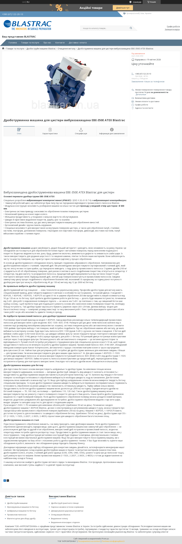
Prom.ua (105, 538)
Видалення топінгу (59, 518)
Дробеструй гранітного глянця (64, 503)
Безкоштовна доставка (145, 98)
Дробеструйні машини (17, 503)
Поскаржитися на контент (89, 541)
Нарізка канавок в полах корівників (67, 507)
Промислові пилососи (16, 514)
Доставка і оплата (78, 43)
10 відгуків (137, 2)
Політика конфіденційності (113, 541)
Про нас (47, 43)
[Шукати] (131, 28)
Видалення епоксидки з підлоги (65, 522)
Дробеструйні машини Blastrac (41, 48)
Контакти (60, 43)
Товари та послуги (30, 43)
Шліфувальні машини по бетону (21, 510)
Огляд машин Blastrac (60, 514)
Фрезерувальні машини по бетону (23, 507)
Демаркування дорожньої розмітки (67, 510)
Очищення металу (66, 48)
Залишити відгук (172, 30)
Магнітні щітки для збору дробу (21, 518)
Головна (13, 43)
